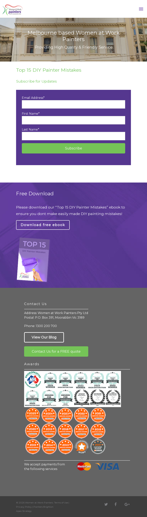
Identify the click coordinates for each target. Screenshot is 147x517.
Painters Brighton (43, 506)
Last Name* (73, 134)
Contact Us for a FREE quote (56, 351)
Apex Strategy (24, 511)
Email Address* (73, 102)
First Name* (73, 118)
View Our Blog (44, 337)
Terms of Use (61, 502)
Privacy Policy (24, 506)
